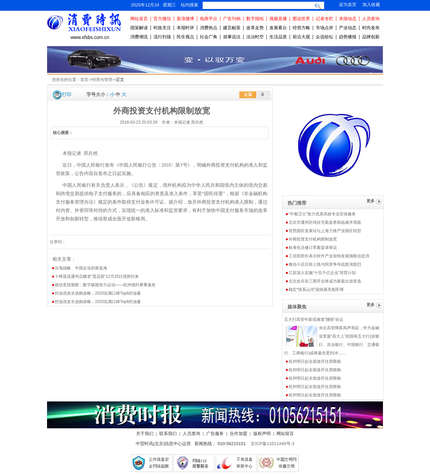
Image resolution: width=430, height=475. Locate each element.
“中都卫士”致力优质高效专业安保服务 (322, 214)
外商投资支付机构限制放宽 (313, 239)
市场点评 (324, 27)
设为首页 (347, 4)
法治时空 (255, 36)
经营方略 (301, 27)
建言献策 (232, 27)
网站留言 (285, 433)
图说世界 (301, 18)
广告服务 (215, 433)
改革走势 (255, 27)
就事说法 (232, 36)
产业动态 (347, 27)
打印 (66, 94)
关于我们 (145, 433)
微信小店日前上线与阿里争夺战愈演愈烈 (325, 264)
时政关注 (162, 27)
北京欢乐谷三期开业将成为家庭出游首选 (325, 281)
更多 (371, 201)
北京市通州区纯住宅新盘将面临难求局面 (325, 222)
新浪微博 (185, 18)
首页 (84, 79)
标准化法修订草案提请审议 (313, 247)
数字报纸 (255, 18)
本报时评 (185, 27)
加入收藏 (371, 4)
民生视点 (185, 36)
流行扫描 (162, 36)
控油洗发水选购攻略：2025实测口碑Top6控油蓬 (98, 293)
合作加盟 (238, 433)
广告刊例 (232, 18)
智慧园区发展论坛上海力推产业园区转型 (325, 230)
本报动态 (347, 18)
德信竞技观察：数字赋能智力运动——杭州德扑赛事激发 (105, 285)
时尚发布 (371, 27)
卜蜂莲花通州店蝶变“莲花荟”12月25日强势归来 (97, 276)
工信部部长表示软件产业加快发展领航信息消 (329, 256)
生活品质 (278, 36)
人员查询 (371, 18)
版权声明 (262, 433)
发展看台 (278, 27)
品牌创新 (371, 36)
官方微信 (162, 18)
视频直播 (278, 18)
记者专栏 (324, 18)
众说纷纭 (324, 36)
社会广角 (208, 36)
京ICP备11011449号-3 (272, 443)
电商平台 (208, 18)
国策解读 (139, 27)
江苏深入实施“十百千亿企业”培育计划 (322, 272)
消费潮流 (139, 36)
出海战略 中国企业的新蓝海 (81, 268)
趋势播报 (347, 36)
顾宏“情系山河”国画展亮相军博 (316, 289)
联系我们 (168, 433)
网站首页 (139, 18)
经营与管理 (102, 79)
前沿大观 (301, 36)
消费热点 (208, 27)
